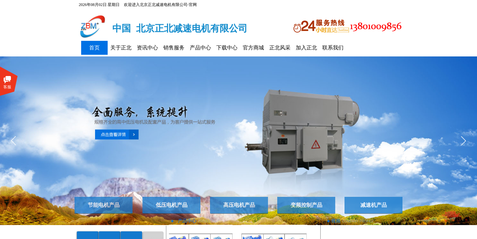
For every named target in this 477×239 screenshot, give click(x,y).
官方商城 (253, 47)
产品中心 (200, 47)
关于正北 (121, 47)
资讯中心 (147, 47)
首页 (94, 47)
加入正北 (306, 47)
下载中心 (227, 47)
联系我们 (333, 47)
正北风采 (280, 47)
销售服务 (174, 47)
